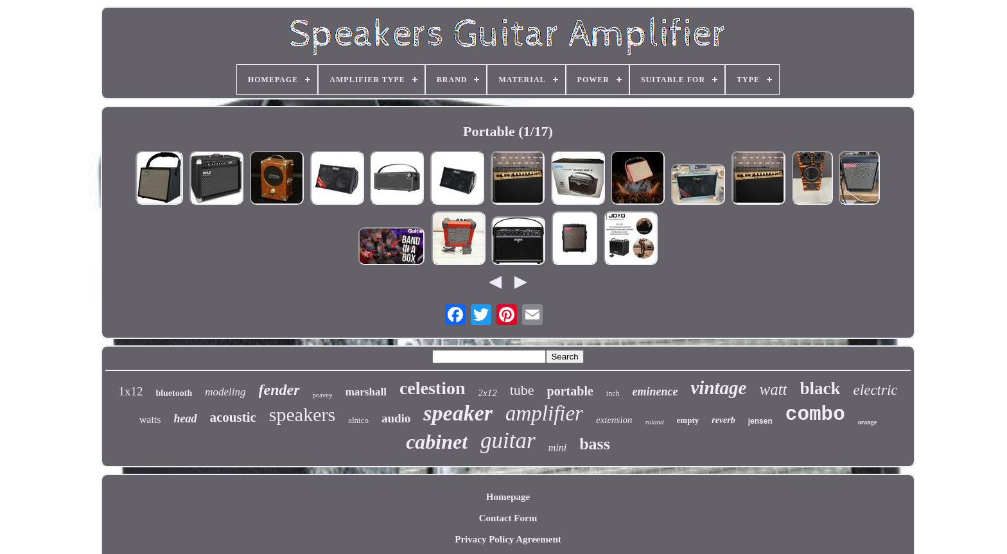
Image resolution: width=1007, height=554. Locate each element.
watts (150, 419)
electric (876, 390)
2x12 (487, 393)
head (185, 418)
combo (815, 414)
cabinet (437, 441)
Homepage (508, 497)
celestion (432, 388)
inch (613, 393)
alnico (358, 420)
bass (594, 444)
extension (614, 420)
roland (654, 422)
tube (522, 390)
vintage (718, 387)
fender (279, 389)
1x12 (130, 391)
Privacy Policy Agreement (508, 539)
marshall (366, 392)
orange (867, 422)
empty (688, 420)
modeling (225, 392)
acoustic (233, 417)
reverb (723, 420)
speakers (302, 414)
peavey (323, 395)
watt (773, 389)
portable (570, 391)
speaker (458, 413)
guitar (508, 440)
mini (557, 447)
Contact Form (508, 518)
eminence (655, 391)
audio (395, 418)
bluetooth (173, 393)
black (820, 388)
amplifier (544, 413)
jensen (760, 421)
